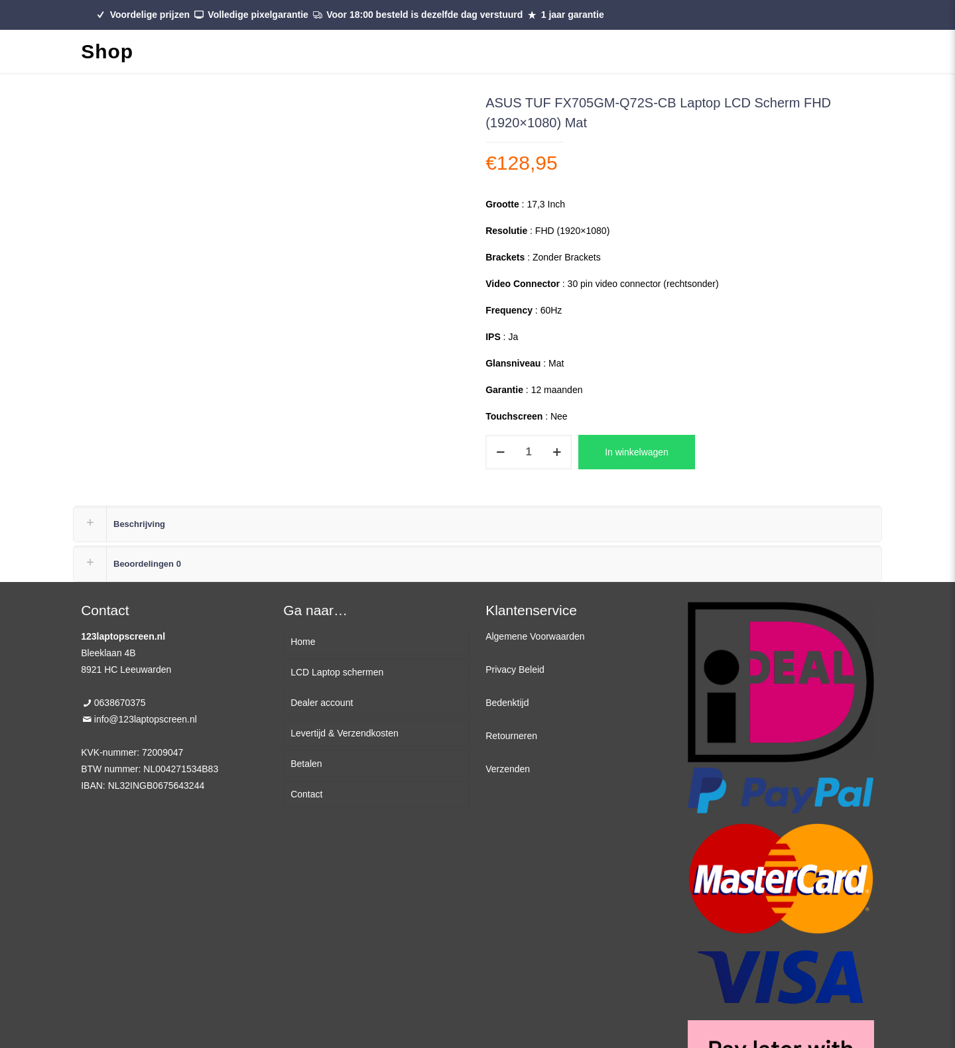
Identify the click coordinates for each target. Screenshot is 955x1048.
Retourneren (511, 735)
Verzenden (507, 769)
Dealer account (321, 702)
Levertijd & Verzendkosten (344, 733)
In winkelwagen (636, 452)
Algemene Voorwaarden (534, 636)
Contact (306, 794)
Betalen (306, 763)
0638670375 (120, 702)
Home (302, 641)
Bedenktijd (507, 702)
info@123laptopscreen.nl (145, 719)
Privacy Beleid (514, 669)
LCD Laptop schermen (336, 672)
